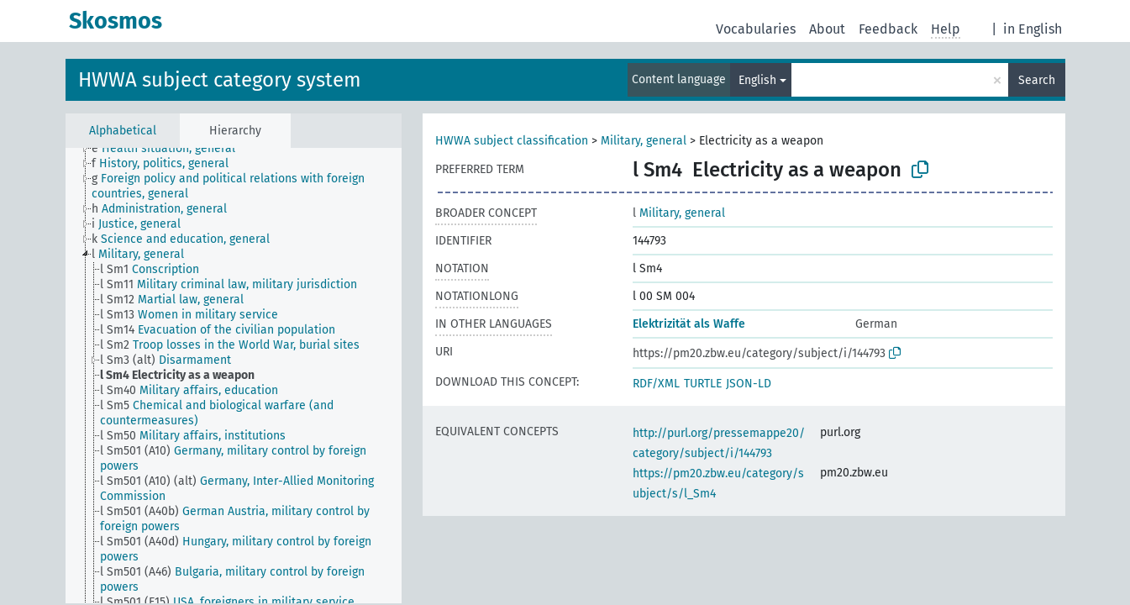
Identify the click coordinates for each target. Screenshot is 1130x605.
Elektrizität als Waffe (689, 324)
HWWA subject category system (219, 80)
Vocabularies (756, 29)
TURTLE (703, 383)
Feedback (888, 29)
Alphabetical (122, 131)
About (827, 29)
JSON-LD (748, 383)
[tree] (234, 375)
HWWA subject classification (511, 141)
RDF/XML (656, 383)
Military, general (643, 141)
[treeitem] (170, 148)
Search (1036, 80)
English (757, 80)
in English (1032, 29)
